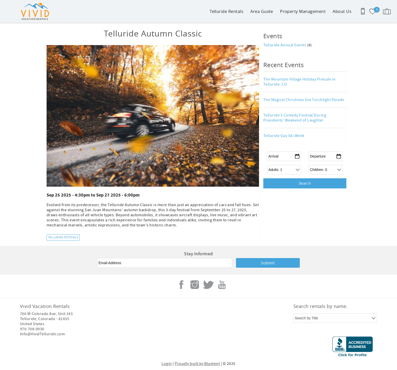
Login (167, 363)
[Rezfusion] (63, 347)
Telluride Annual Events (285, 45)
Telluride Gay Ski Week (284, 135)
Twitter (208, 285)
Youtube (222, 285)
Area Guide (261, 11)
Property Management (303, 11)
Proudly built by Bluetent (197, 363)
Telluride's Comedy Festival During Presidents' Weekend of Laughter (294, 118)
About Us (342, 11)
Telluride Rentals (226, 11)
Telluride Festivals (63, 237)
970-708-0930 (32, 329)
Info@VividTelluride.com (42, 334)
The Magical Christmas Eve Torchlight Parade (303, 99)
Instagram (195, 285)
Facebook (181, 285)
